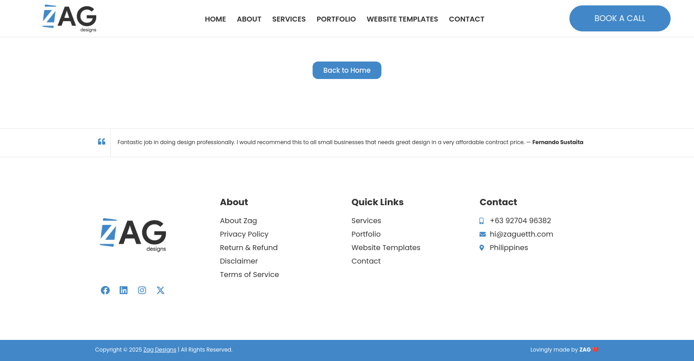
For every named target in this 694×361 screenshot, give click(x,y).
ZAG (585, 349)
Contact (466, 19)
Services (289, 19)
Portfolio (336, 19)
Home (215, 19)
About (249, 19)
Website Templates (402, 19)
